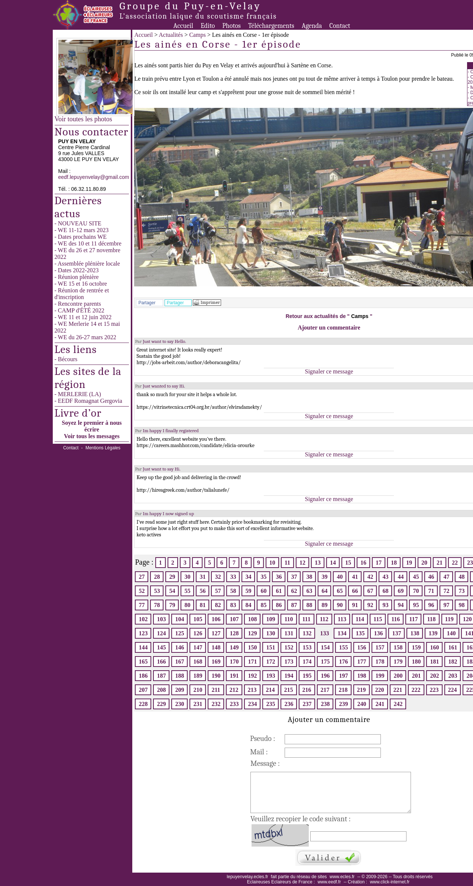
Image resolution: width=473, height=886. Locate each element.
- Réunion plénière (77, 277)
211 (215, 690)
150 (252, 647)
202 (434, 675)
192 (252, 675)
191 (234, 675)
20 (424, 562)
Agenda (312, 26)
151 (270, 647)
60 (263, 591)
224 (452, 690)
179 (397, 661)
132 (306, 633)
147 (197, 647)
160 (434, 647)
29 (172, 577)
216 (306, 690)
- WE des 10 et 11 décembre (88, 243)
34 (248, 577)
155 (343, 647)
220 (379, 690)
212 (234, 690)
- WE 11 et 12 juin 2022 (83, 317)
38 (309, 577)
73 (461, 591)
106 (215, 619)
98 (461, 605)
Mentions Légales (102, 447)
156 (361, 647)
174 (306, 661)
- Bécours (66, 359)
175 (325, 661)
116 (395, 619)
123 (143, 633)
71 (431, 591)
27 (142, 577)
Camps (197, 35)
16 (363, 562)
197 (343, 675)
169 (215, 661)
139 (432, 633)
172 (270, 661)
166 (161, 661)
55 (187, 591)
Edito (208, 26)
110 (288, 619)
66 (355, 591)
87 (294, 605)
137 (396, 633)
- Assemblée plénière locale (87, 263)
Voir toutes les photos (83, 119)
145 (161, 647)
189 (197, 675)
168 (197, 661)
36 (279, 577)
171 (252, 661)
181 (434, 661)
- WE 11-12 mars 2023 (82, 230)
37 (294, 577)
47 (446, 577)
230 (179, 704)
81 (202, 605)
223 (434, 690)
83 (233, 605)
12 (302, 562)
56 (202, 591)
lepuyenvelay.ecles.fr (247, 876)
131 (288, 633)
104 (179, 619)
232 (215, 704)
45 (416, 577)
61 (279, 591)
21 (440, 562)
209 (179, 690)
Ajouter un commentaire (329, 327)
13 (318, 562)
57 (218, 591)
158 (397, 647)
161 (452, 647)
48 (461, 577)
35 (263, 577)
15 (348, 562)
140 (451, 633)
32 (218, 577)
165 (143, 661)
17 (379, 562)
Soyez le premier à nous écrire (92, 426)
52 (142, 591)
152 (288, 647)
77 (142, 605)
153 (306, 647)
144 (143, 647)
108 (252, 619)
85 (263, 605)
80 (187, 605)
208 (161, 690)
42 (370, 577)
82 (218, 605)
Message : (265, 763)
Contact (340, 26)
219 (361, 690)
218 (343, 690)
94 (401, 605)
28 (157, 577)
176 (343, 661)
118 (431, 619)
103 (161, 619)
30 (187, 577)
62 (294, 591)
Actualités (171, 35)
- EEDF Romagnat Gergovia (88, 401)
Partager (146, 302)
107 (234, 619)
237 (306, 704)
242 (397, 704)
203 (452, 675)
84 (248, 605)
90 (340, 605)
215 (288, 690)
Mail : (259, 752)
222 (416, 690)
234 (252, 704)
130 (270, 633)
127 (215, 633)
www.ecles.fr (342, 876)
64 (324, 591)
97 (446, 605)
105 (197, 619)
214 (270, 690)
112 (324, 619)
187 (161, 675)
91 (355, 605)
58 (233, 591)
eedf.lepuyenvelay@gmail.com (93, 177)
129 (252, 633)
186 (143, 675)
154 (325, 647)
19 (409, 562)
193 (270, 675)
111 (306, 619)
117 (413, 619)
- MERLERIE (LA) (78, 394)
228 (143, 704)
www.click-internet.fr (389, 882)
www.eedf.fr (329, 882)
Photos (231, 26)
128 (234, 633)
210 (197, 690)
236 (288, 704)
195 (306, 675)
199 (379, 675)
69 (401, 591)
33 (233, 577)
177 (361, 661)
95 (416, 605)
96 (431, 605)
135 (360, 633)
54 (172, 591)
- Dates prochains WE (81, 237)
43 (385, 577)
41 (355, 577)
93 (385, 605)
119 (449, 619)
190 (215, 675)
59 (248, 591)
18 (394, 562)
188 (179, 675)
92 (370, 605)
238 (325, 704)
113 (342, 619)
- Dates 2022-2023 (77, 270)
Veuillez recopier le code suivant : (300, 819)
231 (197, 704)
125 (179, 633)
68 (385, 591)
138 (414, 633)
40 (340, 577)
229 (161, 704)
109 (270, 619)
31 (202, 577)
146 (179, 647)
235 (270, 704)
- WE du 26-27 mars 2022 (85, 337)
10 (272, 562)
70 (416, 591)
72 (446, 591)
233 (234, 704)
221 (397, 690)
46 (431, 577)
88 (309, 605)
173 (288, 661)
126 (197, 633)
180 (416, 661)
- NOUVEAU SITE (78, 223)
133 (324, 633)
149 (234, 647)
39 (324, 577)
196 (325, 675)
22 (455, 562)
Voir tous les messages (92, 436)
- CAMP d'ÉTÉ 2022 (79, 310)
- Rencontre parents (78, 304)
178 (379, 661)
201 (416, 675)
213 (252, 690)
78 (157, 605)
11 (287, 562)
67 (370, 591)
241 (379, 704)
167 (179, 661)
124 (161, 633)
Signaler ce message (329, 371)
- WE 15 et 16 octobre (81, 283)
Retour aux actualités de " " (329, 316)
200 (397, 675)
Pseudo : (262, 738)
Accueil (183, 26)
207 (143, 690)
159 (416, 647)
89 (324, 605)
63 (309, 591)
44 (401, 577)
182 (452, 661)
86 (279, 605)
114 (360, 619)
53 (157, 591)
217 (325, 690)
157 (379, 647)
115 (377, 619)
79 (172, 605)
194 (288, 675)
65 (340, 591)
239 (343, 704)
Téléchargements (271, 26)
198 (361, 675)
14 (333, 562)
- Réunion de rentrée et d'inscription (82, 293)
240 (361, 704)
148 (215, 647)
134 (341, 633)
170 (234, 661)
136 (378, 633)
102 (143, 619)
